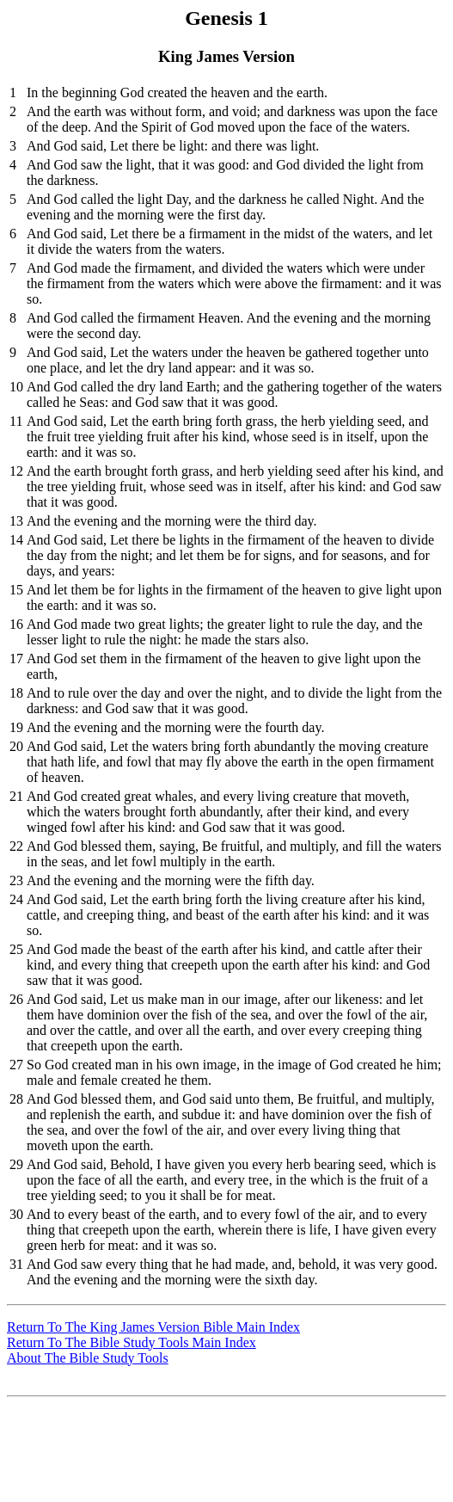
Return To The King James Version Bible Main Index (153, 1327)
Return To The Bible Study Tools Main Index (131, 1342)
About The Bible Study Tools (87, 1358)
